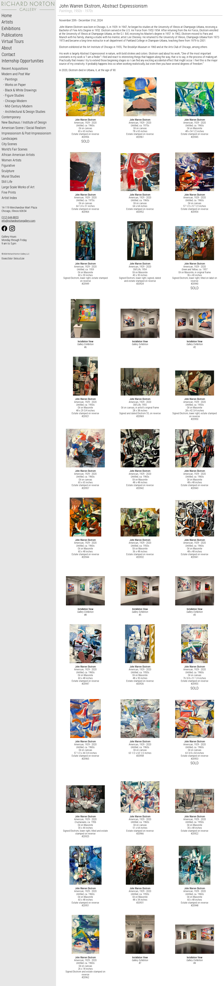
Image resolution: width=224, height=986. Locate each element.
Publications (12, 35)
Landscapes (9, 138)
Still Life (7, 182)
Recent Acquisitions (15, 68)
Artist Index (9, 198)
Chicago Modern (16, 101)
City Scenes (9, 144)
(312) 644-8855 (10, 217)
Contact (8, 54)
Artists (7, 22)
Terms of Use (19, 258)
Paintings (11, 79)
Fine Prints (9, 192)
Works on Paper (15, 85)
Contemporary (11, 117)
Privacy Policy (7, 258)
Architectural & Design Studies (25, 112)
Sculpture (8, 171)
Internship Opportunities (23, 60)
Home (7, 15)
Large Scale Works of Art (18, 187)
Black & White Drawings (21, 90)
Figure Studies (14, 95)
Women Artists (11, 160)
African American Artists (18, 155)
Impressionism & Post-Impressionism (26, 133)
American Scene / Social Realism (24, 128)
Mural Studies (11, 176)
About (7, 48)
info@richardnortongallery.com (18, 220)
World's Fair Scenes (14, 149)
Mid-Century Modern (19, 106)
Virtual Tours (13, 41)
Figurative (8, 165)
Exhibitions (11, 28)
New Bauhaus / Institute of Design (24, 122)
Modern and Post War (16, 74)
